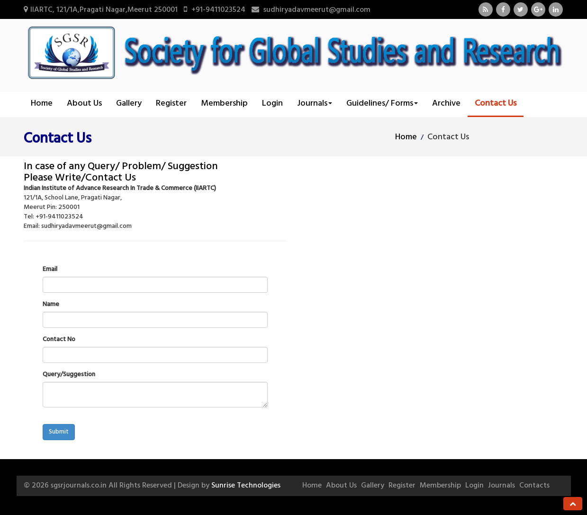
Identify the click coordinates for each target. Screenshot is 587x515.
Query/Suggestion (69, 374)
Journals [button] (314, 103)
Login (272, 103)
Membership (224, 103)
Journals (501, 485)
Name (51, 304)
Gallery (129, 103)
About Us (84, 103)
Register (171, 103)
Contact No (59, 339)
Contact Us (495, 103)
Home (42, 103)
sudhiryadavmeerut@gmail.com (316, 10)
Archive (446, 103)
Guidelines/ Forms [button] (382, 103)
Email (50, 269)
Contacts (534, 485)
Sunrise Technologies (245, 485)
